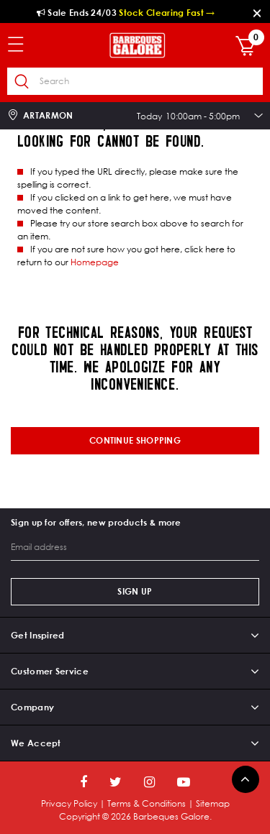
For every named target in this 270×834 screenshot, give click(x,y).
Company (32, 707)
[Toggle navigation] (23, 45)
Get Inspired (38, 635)
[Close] (257, 13)
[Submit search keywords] (21, 82)
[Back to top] (245, 779)
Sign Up (134, 591)
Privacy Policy (69, 803)
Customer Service (50, 671)
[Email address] (135, 547)
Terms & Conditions (146, 803)
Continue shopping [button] (135, 440)
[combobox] (135, 81)
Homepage (95, 262)
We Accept (36, 743)
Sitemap (213, 803)
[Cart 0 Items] (249, 47)
